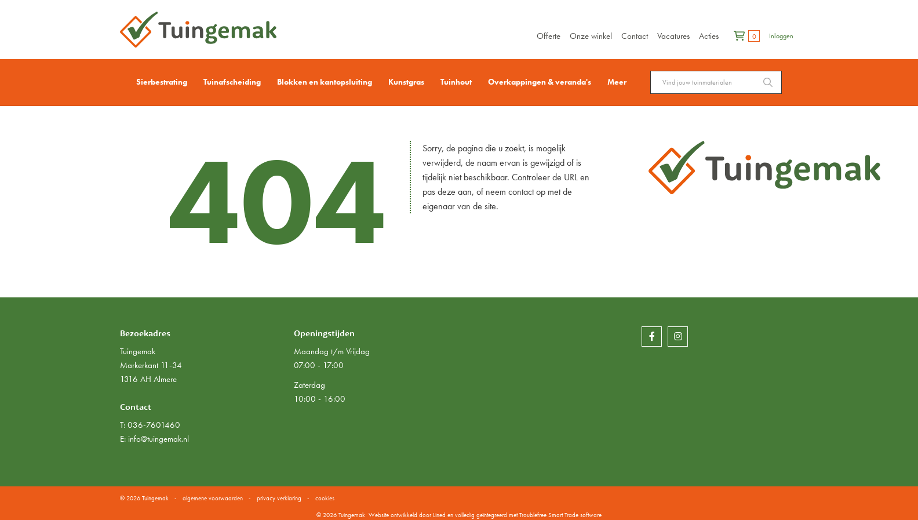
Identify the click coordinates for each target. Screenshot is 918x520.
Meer (616, 82)
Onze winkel (591, 36)
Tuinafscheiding (232, 82)
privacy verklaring (279, 498)
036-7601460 (154, 425)
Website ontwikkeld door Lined (407, 515)
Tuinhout (456, 82)
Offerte (548, 36)
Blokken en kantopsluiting (324, 82)
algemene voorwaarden (213, 498)
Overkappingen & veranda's (539, 82)
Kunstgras (406, 82)
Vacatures (673, 36)
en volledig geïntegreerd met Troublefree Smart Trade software (524, 515)
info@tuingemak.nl (158, 439)
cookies (324, 498)
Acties (709, 36)
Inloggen (781, 36)
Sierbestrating (161, 82)
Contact (634, 36)
